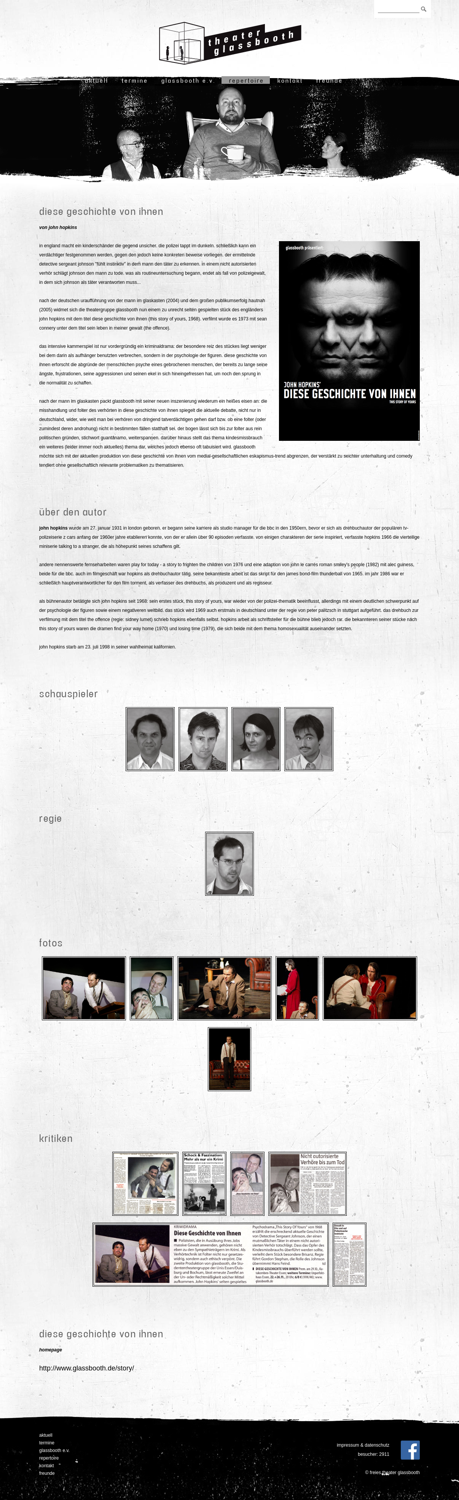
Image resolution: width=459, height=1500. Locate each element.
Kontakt (290, 80)
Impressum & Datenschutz (363, 1445)
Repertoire (246, 80)
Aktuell (96, 80)
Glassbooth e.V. (188, 80)
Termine (135, 80)
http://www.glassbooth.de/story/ (86, 1368)
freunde (329, 80)
